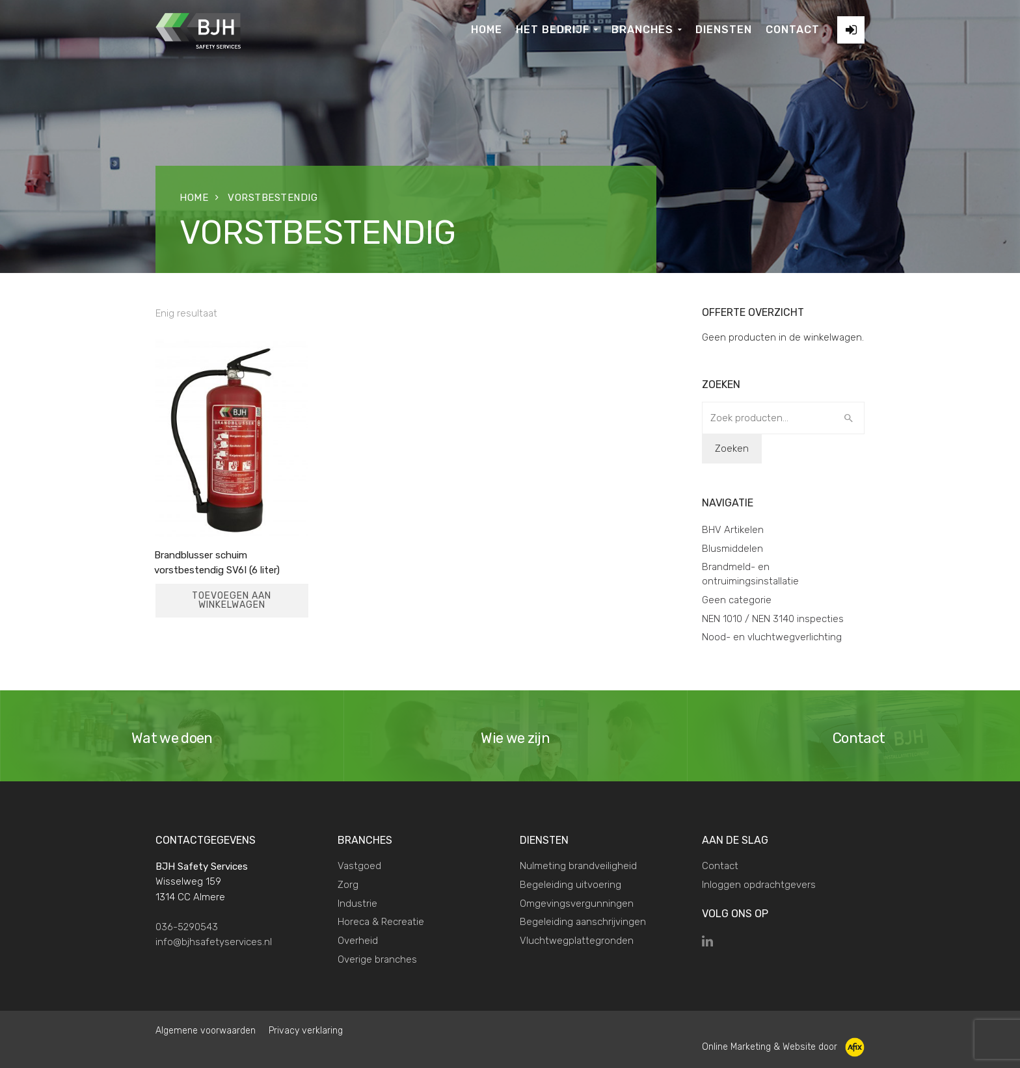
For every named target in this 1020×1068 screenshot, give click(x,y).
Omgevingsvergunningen (577, 903)
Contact (720, 866)
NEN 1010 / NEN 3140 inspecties (773, 619)
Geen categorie (737, 600)
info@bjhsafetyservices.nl (213, 942)
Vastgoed (359, 866)
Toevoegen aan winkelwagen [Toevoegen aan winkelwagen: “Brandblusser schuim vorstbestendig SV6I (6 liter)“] (231, 600)
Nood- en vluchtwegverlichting (772, 637)
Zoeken (732, 448)
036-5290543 (186, 927)
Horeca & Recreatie (381, 922)
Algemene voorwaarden (205, 1030)
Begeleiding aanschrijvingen (583, 922)
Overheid (358, 940)
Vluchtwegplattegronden (577, 940)
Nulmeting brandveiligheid (578, 866)
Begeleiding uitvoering (570, 885)
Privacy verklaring (306, 1030)
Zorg (348, 885)
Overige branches (377, 959)
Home (194, 197)
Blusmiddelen (732, 548)
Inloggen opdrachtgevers (759, 885)
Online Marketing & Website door (783, 1046)
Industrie (357, 903)
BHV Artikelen (733, 530)
